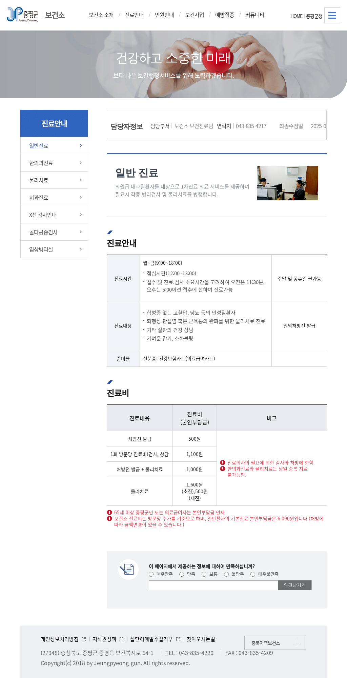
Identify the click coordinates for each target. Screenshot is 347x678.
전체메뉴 (332, 15)
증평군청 (314, 16)
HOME (296, 16)
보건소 (54, 14)
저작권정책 (104, 639)
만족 (187, 574)
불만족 (234, 574)
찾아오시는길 (201, 639)
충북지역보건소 (265, 642)
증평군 (22, 14)
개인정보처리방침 (60, 639)
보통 (210, 574)
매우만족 (161, 574)
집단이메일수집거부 (151, 639)
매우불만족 (264, 574)
